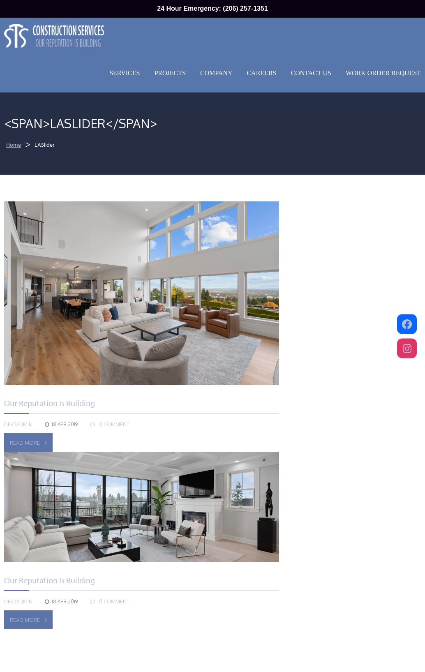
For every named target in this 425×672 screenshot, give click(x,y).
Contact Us (311, 72)
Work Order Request (383, 72)
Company (216, 72)
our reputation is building (49, 403)
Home (13, 144)
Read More (28, 442)
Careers (261, 72)
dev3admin (18, 424)
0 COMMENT (109, 424)
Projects (169, 72)
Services (124, 72)
